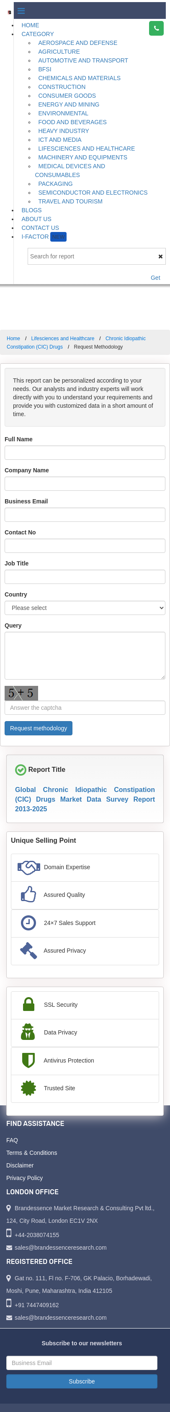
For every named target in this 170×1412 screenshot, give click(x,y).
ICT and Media (59, 139)
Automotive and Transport (83, 60)
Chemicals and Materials (79, 78)
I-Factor (43, 237)
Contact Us (40, 227)
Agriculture (59, 51)
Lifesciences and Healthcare (86, 148)
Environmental (63, 113)
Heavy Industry (63, 131)
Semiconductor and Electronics (92, 192)
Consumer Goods (67, 95)
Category (37, 34)
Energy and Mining (68, 104)
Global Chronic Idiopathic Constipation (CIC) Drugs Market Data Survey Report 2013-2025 (85, 799)
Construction (61, 86)
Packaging (55, 183)
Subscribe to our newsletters (81, 1343)
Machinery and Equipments (82, 157)
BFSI (44, 69)
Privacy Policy (24, 1178)
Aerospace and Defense (77, 42)
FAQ (12, 1140)
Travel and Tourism (70, 201)
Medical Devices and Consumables (70, 170)
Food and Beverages (72, 122)
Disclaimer (19, 1165)
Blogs (31, 210)
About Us (36, 219)
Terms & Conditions (31, 1152)
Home (30, 25)
